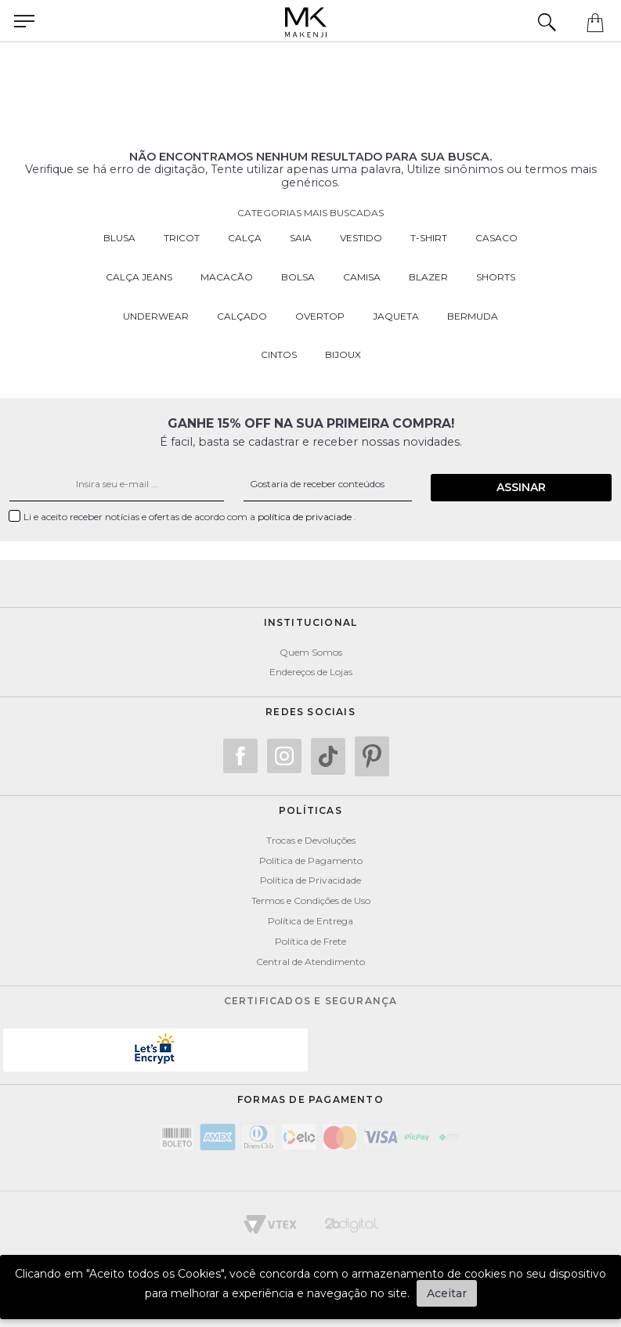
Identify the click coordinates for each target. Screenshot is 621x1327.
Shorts (495, 277)
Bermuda (472, 316)
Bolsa (298, 277)
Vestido (361, 238)
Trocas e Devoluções (311, 834)
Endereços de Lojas (310, 665)
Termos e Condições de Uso (310, 894)
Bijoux (343, 354)
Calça (245, 238)
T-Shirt (428, 238)
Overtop (320, 316)
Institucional (311, 616)
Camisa (362, 277)
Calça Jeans (139, 277)
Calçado (242, 316)
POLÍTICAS (310, 804)
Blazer (428, 277)
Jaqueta (396, 316)
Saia (301, 238)
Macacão (226, 277)
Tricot (182, 238)
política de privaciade (306, 510)
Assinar (533, 481)
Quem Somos (311, 646)
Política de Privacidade (310, 874)
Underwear (156, 316)
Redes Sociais (310, 705)
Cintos (279, 354)
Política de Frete (310, 935)
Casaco (496, 238)
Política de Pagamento (311, 854)
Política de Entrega (310, 914)
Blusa (119, 238)
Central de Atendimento (310, 955)
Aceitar (447, 1293)
